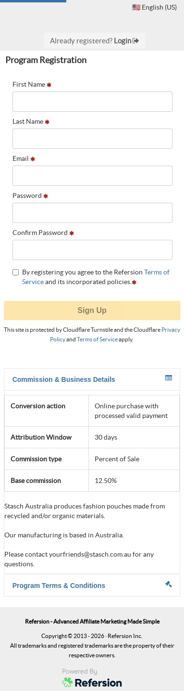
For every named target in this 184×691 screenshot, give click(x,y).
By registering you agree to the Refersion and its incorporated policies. (91, 277)
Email (23, 158)
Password (30, 195)
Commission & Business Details (92, 379)
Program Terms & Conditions (92, 585)
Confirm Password (43, 232)
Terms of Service (97, 339)
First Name (31, 84)
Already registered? (94, 41)
